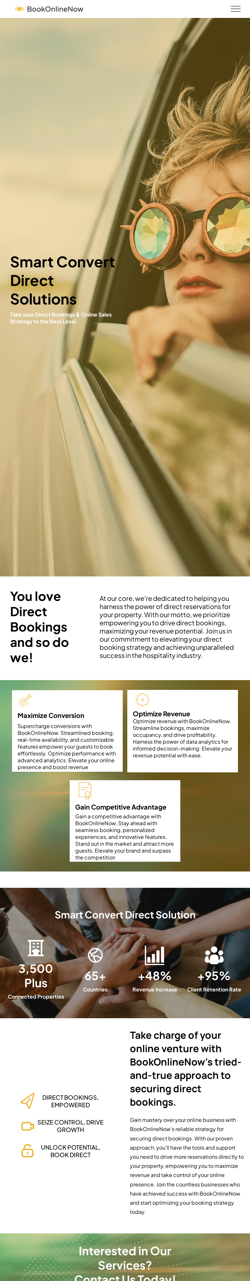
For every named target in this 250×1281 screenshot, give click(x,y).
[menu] (235, 8)
